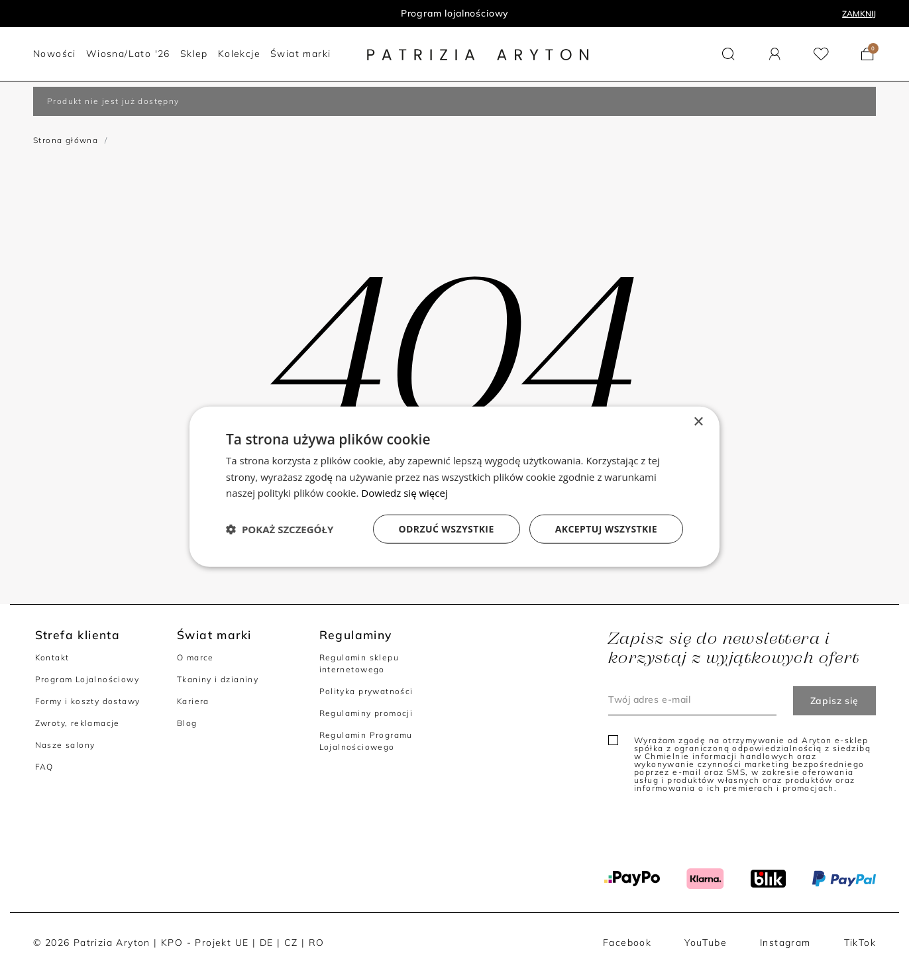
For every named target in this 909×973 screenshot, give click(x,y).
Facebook (627, 942)
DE (267, 942)
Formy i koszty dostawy (87, 701)
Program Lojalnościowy (87, 679)
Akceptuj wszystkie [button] (606, 529)
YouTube (705, 942)
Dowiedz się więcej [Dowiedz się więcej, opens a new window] (404, 492)
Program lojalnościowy (455, 13)
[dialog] (454, 486)
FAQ (44, 767)
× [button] (698, 422)
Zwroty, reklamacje (77, 723)
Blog (187, 723)
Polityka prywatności (366, 691)
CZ (291, 942)
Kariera (193, 701)
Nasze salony (65, 745)
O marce (195, 657)
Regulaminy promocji (366, 713)
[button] (728, 54)
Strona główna (65, 140)
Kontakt (52, 657)
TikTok (860, 942)
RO (317, 942)
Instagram (785, 942)
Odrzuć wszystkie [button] (446, 529)
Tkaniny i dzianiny (217, 679)
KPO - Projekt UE (204, 942)
